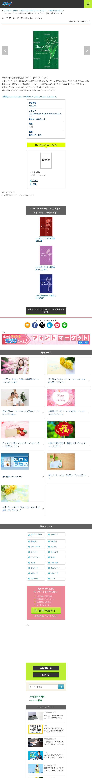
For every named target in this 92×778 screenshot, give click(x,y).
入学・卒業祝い (36, 546)
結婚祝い (34, 541)
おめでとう (54, 534)
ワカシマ (32, 106)
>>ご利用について (8, 192)
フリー (53, 578)
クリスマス (34, 552)
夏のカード (34, 573)
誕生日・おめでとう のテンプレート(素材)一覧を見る (46, 310)
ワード (35, 181)
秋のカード (54, 573)
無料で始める (47, 610)
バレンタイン (35, 557)
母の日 (53, 557)
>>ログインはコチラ (26, 195)
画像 (34, 184)
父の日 (33, 562)
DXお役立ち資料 (37, 696)
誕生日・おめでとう (37, 535)
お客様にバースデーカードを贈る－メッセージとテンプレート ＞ (29, 96)
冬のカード (34, 578)
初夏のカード (55, 568)
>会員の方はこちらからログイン (46, 616)
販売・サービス (35, 135)
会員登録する (46, 668)
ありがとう (54, 552)
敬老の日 (54, 546)
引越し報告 (54, 562)
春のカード (34, 568)
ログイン (46, 675)
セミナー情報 (36, 700)
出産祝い (54, 541)
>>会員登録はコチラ (9, 195)
